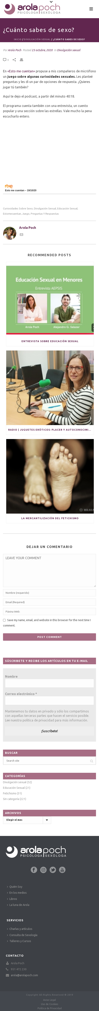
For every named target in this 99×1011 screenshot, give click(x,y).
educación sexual (67, 208)
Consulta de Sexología (22, 935)
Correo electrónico (21, 694)
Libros (12, 898)
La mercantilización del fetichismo (50, 518)
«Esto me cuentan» (21, 71)
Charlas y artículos (19, 928)
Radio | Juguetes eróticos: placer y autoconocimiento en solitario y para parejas (51, 429)
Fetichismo (9, 793)
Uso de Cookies (49, 1004)
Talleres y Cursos (19, 941)
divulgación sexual (45, 208)
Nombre (11, 676)
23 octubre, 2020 (42, 50)
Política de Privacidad (50, 1008)
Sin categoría (11, 799)
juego (26, 213)
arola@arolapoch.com (24, 975)
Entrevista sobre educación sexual (50, 341)
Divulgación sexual (37, 39)
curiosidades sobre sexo (18, 208)
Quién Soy (14, 886)
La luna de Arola (18, 904)
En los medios (17, 892)
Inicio (18, 39)
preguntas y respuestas (45, 213)
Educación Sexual (14, 787)
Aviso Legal (49, 1000)
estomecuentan (12, 213)
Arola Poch (14, 50)
